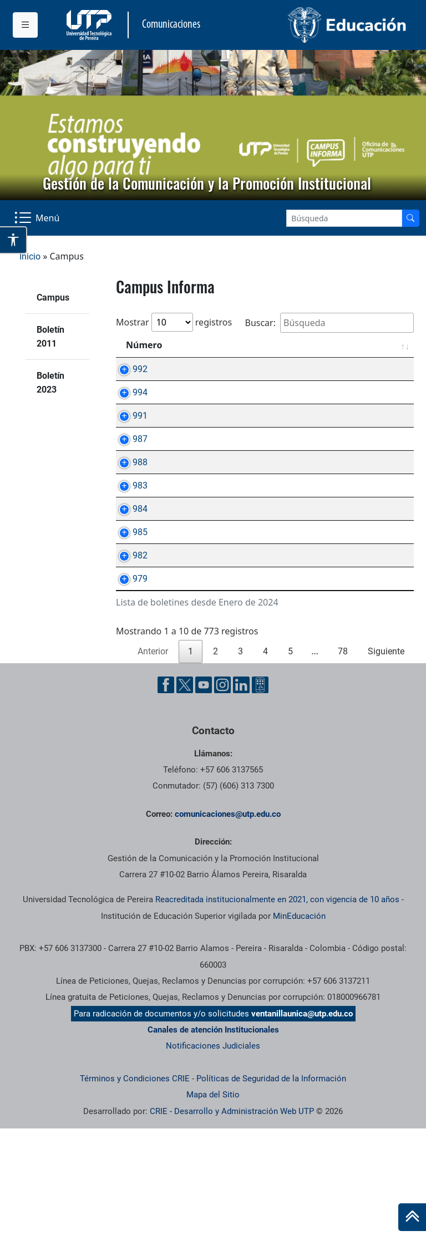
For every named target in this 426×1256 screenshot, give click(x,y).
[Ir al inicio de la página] (412, 1217)
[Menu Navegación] (38, 218)
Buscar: (329, 323)
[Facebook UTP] (166, 812)
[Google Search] (344, 218)
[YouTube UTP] (203, 812)
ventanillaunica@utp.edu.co (302, 1141)
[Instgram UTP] (222, 812)
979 (128, 693)
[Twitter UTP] (184, 812)
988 (128, 513)
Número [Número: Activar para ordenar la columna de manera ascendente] (144, 345)
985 (128, 621)
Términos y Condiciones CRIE (135, 1206)
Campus (53, 297)
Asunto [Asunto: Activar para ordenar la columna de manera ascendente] (205, 345)
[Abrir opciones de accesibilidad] (13, 240)
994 (128, 405)
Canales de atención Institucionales (213, 1157)
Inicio (29, 256)
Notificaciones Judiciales (213, 1173)
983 (128, 549)
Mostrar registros (174, 322)
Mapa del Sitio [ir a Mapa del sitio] (213, 1222)
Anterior (153, 779)
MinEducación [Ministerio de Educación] (299, 1044)
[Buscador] (410, 218)
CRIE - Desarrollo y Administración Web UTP (232, 1239)
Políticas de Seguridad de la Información (271, 1206)
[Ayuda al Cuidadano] (260, 812)
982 (128, 657)
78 (343, 779)
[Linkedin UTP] (241, 812)
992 (128, 369)
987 (128, 477)
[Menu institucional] (25, 25)
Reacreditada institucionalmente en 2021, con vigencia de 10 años (277, 1027)
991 (128, 441)
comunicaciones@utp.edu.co (228, 942)
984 (128, 585)
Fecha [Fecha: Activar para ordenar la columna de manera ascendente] (383, 345)
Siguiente (386, 779)
